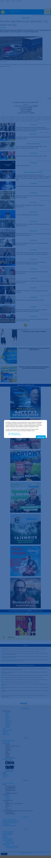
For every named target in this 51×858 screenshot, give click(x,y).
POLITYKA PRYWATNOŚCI (14, 434)
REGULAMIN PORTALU (14, 433)
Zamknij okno (40, 437)
